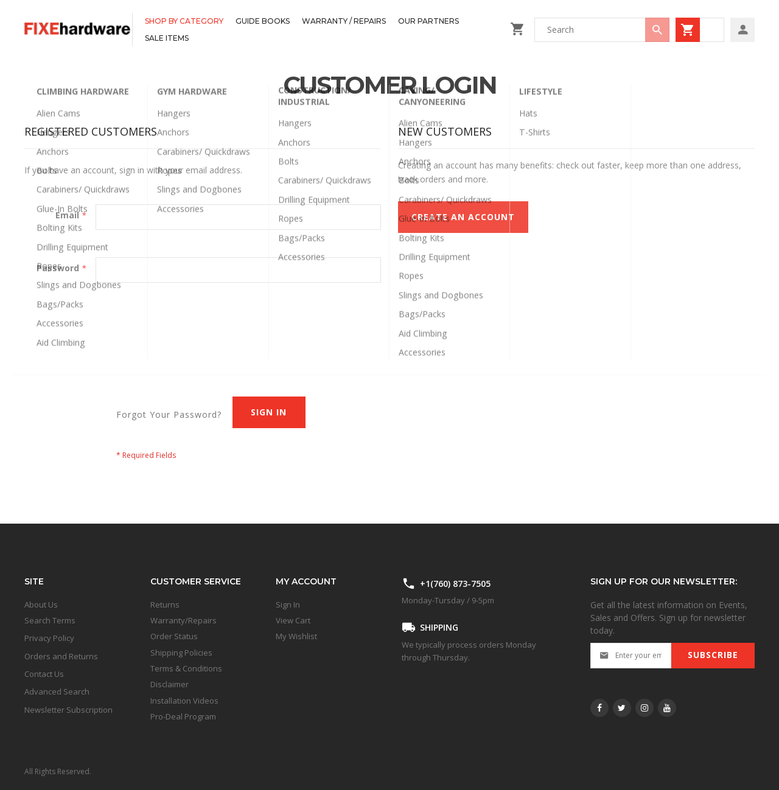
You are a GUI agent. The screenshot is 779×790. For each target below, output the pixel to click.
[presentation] (116, 329)
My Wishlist (296, 636)
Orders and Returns (61, 656)
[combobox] (601, 30)
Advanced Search (56, 691)
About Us (41, 604)
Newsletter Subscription (68, 709)
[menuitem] (184, 21)
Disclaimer (169, 684)
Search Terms (49, 620)
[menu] (318, 29)
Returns (165, 604)
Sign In (288, 604)
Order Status (174, 636)
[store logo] (78, 29)
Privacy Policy (49, 637)
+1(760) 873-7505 (455, 583)
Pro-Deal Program (183, 716)
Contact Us (44, 673)
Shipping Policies (181, 652)
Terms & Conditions (186, 668)
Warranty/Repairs (183, 620)
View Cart (293, 620)
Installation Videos (184, 700)
